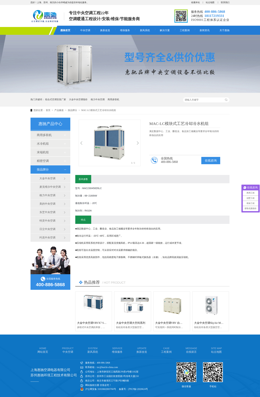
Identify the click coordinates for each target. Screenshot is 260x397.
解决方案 (165, 30)
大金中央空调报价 (78, 99)
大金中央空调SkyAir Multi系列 (212, 322)
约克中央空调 (47, 237)
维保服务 (125, 30)
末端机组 (43, 152)
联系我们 (225, 2)
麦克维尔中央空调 (50, 186)
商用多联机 (113, 99)
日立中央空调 (47, 229)
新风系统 (145, 30)
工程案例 (185, 30)
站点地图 (210, 2)
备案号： (123, 389)
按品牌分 (73, 110)
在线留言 (191, 349)
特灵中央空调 (47, 220)
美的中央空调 (47, 203)
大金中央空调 (47, 178)
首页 (48, 110)
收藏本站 (195, 2)
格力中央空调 (98, 99)
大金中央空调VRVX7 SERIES (94, 322)
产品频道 (59, 110)
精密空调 (43, 161)
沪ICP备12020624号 (138, 389)
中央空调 (85, 30)
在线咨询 (211, 160)
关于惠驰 (224, 30)
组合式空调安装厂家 (55, 99)
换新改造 (105, 30)
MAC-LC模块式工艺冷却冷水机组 (98, 110)
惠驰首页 (65, 30)
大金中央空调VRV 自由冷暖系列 (174, 322)
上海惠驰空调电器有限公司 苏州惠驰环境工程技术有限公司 (54, 372)
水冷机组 (43, 143)
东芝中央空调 (47, 212)
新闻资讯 (205, 30)
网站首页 (42, 349)
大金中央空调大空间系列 (130, 322)
